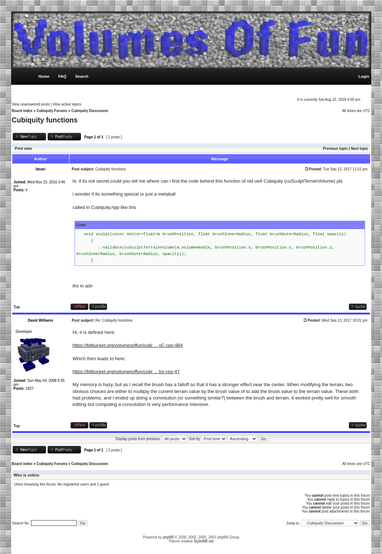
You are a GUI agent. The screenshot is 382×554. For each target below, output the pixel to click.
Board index (22, 111)
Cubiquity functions (45, 120)
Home (44, 76)
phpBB (168, 537)
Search (82, 76)
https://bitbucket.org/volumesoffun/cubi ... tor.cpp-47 (126, 371)
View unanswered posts (31, 104)
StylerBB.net (204, 541)
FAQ (62, 76)
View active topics (67, 104)
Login (364, 76)
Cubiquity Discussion (89, 111)
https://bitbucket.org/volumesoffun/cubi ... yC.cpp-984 (128, 345)
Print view (23, 149)
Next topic (359, 149)
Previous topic (335, 149)
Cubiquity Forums (51, 111)
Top (17, 307)
